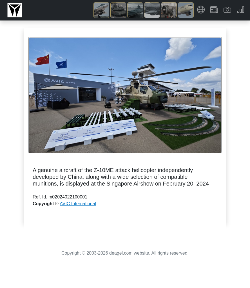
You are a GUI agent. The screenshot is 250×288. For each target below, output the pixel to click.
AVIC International (78, 203)
